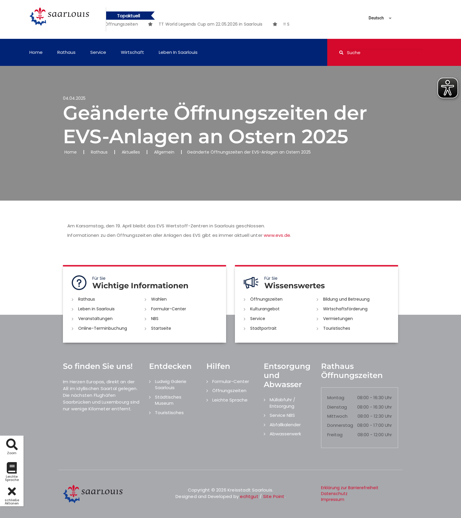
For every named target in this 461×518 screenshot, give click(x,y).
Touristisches (336, 328)
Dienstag (337, 407)
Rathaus (66, 52)
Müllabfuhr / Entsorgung (282, 403)
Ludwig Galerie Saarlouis (170, 384)
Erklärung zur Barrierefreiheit (349, 488)
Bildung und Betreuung (346, 299)
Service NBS (282, 415)
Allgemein (164, 152)
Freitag (335, 435)
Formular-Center (168, 309)
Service (98, 52)
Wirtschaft (132, 52)
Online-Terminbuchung (102, 328)
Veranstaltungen (95, 319)
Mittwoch (337, 416)
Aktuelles (131, 152)
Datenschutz (334, 494)
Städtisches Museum (168, 400)
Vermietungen (338, 319)
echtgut (249, 496)
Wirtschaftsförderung (345, 309)
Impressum (332, 499)
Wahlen (159, 299)
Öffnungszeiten (266, 299)
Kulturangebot (265, 309)
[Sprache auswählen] (373, 18)
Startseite (161, 328)
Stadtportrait (263, 328)
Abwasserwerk (285, 434)
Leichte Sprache (230, 400)
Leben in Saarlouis (178, 52)
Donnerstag (340, 425)
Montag (335, 397)
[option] (220, 24)
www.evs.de (277, 235)
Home (36, 52)
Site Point (274, 496)
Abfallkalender (285, 425)
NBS (154, 319)
